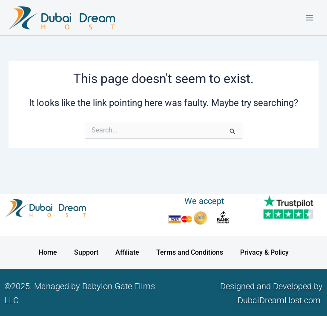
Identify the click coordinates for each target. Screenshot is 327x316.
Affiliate (127, 252)
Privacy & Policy (264, 252)
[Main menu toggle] (309, 18)
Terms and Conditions (189, 252)
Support (86, 252)
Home (48, 252)
